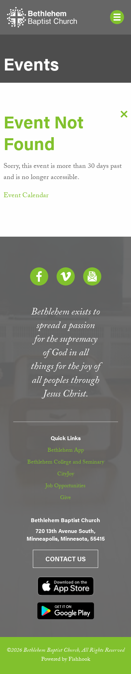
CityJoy (65, 474)
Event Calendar (26, 196)
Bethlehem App (66, 450)
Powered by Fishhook (65, 660)
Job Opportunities (65, 486)
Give (65, 498)
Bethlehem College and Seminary (65, 462)
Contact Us (65, 558)
